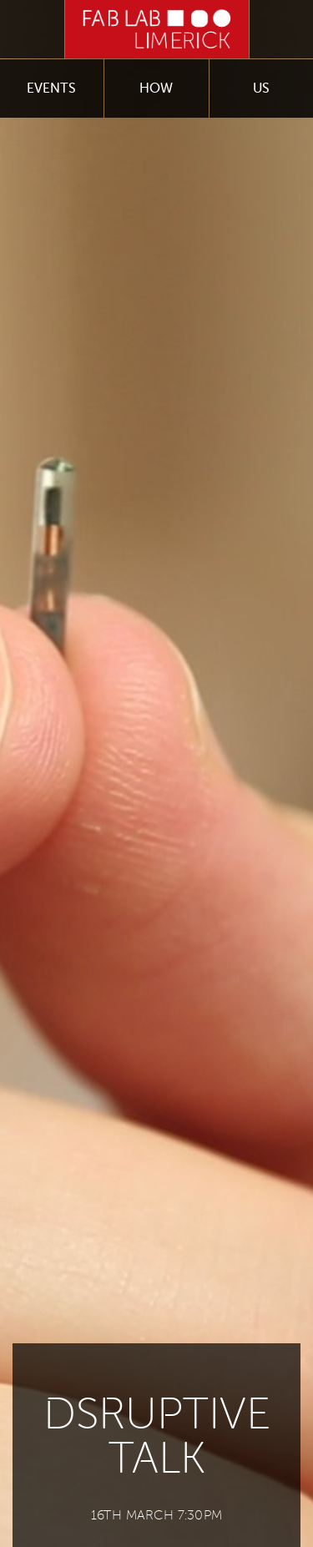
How (156, 88)
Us (261, 88)
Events (51, 88)
